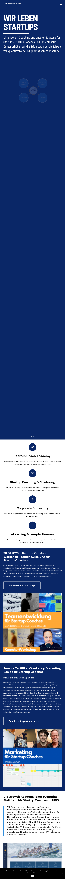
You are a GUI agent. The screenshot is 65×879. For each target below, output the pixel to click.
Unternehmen (9, 717)
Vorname (6, 713)
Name (6, 706)
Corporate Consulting (32, 192)
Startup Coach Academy (32, 140)
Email (6, 726)
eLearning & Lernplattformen (32, 218)
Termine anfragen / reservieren (24, 405)
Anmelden (9, 735)
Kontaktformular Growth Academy (26, 594)
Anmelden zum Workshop (22, 270)
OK (32, 876)
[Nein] (62, 874)
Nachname (25, 713)
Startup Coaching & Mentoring (32, 166)
